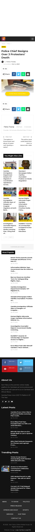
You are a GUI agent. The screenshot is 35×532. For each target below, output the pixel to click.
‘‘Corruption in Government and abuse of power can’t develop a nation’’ (8, 143)
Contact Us (16, 518)
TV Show (14, 502)
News (3, 46)
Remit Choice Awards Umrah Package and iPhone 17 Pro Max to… (21, 259)
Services (9, 514)
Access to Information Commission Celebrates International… (20, 468)
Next (11, 237)
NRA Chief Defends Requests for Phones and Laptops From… (21, 443)
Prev (6, 237)
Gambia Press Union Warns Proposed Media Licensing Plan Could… (21, 414)
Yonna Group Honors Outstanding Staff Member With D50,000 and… (21, 458)
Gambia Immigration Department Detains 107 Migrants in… (20, 288)
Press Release (16, 506)
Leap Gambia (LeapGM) (23, 530)
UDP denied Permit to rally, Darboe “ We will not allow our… (21, 478)
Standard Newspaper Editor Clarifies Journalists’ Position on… (21, 298)
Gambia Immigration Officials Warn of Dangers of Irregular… (22, 308)
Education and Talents (26, 220)
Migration (7, 168)
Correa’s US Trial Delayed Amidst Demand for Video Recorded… (20, 488)
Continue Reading (17, 94)
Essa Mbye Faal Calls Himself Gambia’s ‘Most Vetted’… (21, 346)
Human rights (23, 195)
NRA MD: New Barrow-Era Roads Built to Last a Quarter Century (22, 433)
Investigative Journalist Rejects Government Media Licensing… (21, 328)
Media (21, 168)
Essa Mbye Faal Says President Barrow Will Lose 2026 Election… (21, 423)
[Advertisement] (17, 18)
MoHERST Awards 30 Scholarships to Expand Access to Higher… (19, 337)
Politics (26, 502)
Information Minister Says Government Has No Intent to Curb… (22, 269)
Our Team (22, 514)
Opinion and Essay (10, 510)
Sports (26, 510)
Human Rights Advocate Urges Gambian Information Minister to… (21, 318)
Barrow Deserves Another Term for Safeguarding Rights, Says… (20, 279)
